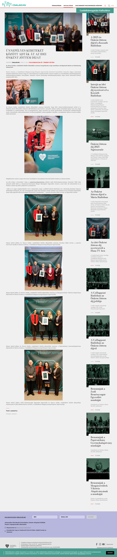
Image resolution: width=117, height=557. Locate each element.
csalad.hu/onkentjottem (37, 182)
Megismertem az (19, 527)
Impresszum (110, 544)
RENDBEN (110, 553)
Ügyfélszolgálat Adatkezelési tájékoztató (31, 545)
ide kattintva (82, 554)
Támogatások (56, 5)
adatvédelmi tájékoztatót (24, 527)
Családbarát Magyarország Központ (88, 5)
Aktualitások (68, 5)
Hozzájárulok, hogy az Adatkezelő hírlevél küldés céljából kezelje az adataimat (26, 531)
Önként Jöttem (11, 414)
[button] (105, 5)
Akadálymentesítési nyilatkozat (105, 547)
